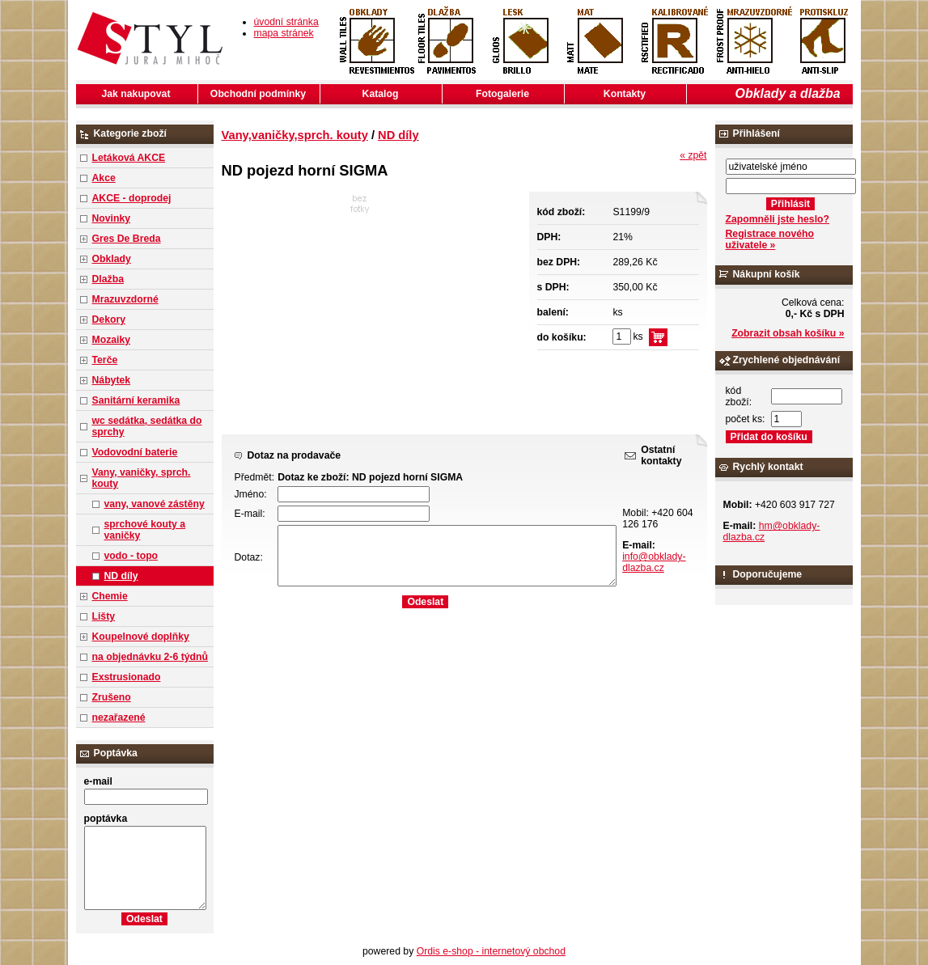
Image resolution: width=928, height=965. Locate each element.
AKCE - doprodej (132, 198)
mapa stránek (284, 33)
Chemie (110, 596)
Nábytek (111, 380)
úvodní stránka (286, 22)
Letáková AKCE (129, 157)
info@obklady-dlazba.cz (653, 562)
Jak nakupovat (136, 93)
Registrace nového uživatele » (770, 239)
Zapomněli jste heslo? (778, 219)
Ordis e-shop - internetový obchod (491, 951)
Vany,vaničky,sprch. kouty (295, 135)
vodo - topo (131, 555)
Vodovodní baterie (135, 452)
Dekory (108, 319)
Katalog (380, 93)
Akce (104, 178)
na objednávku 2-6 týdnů (150, 656)
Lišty (104, 616)
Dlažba (108, 279)
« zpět (693, 155)
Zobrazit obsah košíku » (787, 333)
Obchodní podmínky (258, 93)
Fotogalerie (502, 93)
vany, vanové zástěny (154, 504)
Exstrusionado (126, 677)
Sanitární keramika (136, 400)
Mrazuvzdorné (125, 299)
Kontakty (625, 93)
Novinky (111, 218)
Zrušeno (111, 697)
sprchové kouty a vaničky (145, 529)
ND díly (121, 576)
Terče (105, 360)
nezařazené (119, 717)
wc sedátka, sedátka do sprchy (147, 426)
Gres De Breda (126, 238)
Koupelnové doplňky (140, 636)
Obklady (111, 259)
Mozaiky (111, 339)
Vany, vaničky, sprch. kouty (141, 478)
